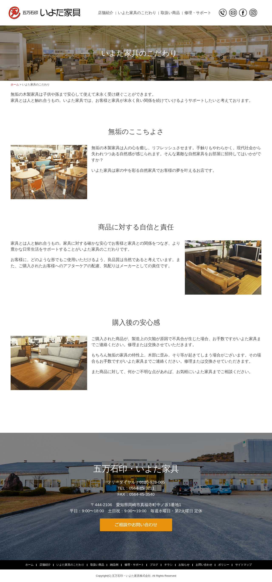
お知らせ (184, 564)
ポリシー (223, 564)
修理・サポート (197, 13)
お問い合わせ (204, 564)
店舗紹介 (105, 13)
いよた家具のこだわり (137, 13)
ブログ (154, 564)
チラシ (168, 564)
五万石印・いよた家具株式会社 (131, 575)
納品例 (114, 564)
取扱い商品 (170, 13)
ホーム (29, 564)
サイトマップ (243, 564)
